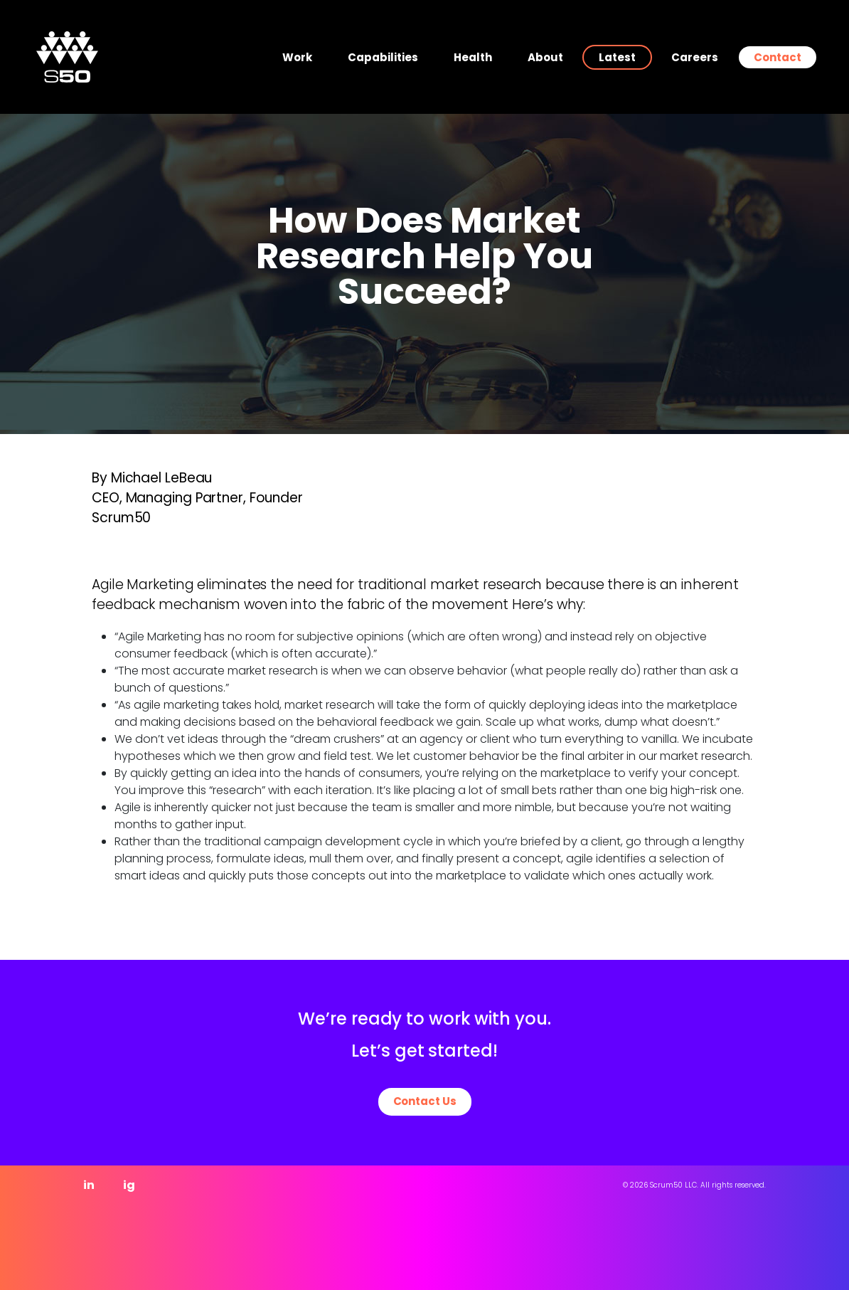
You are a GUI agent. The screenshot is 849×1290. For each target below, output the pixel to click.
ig (129, 1185)
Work (297, 57)
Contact (777, 57)
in (89, 1185)
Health (473, 57)
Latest (617, 57)
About (545, 57)
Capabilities (383, 57)
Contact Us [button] (424, 1101)
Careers (694, 57)
